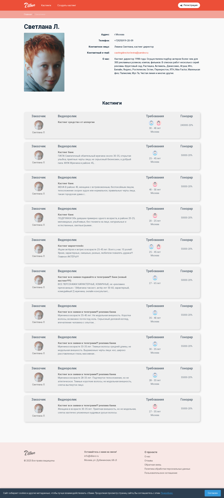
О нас (147, 456)
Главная (28, 14)
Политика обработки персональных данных (167, 469)
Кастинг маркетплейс (71, 245)
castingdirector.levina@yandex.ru (131, 52)
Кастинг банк (65, 152)
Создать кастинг (66, 5)
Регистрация (191, 5)
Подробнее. (167, 493)
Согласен (213, 493)
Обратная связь (153, 464)
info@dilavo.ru (91, 456)
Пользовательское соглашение (161, 473)
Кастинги (46, 5)
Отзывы (149, 460)
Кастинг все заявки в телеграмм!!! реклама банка (87, 311)
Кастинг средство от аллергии (76, 122)
